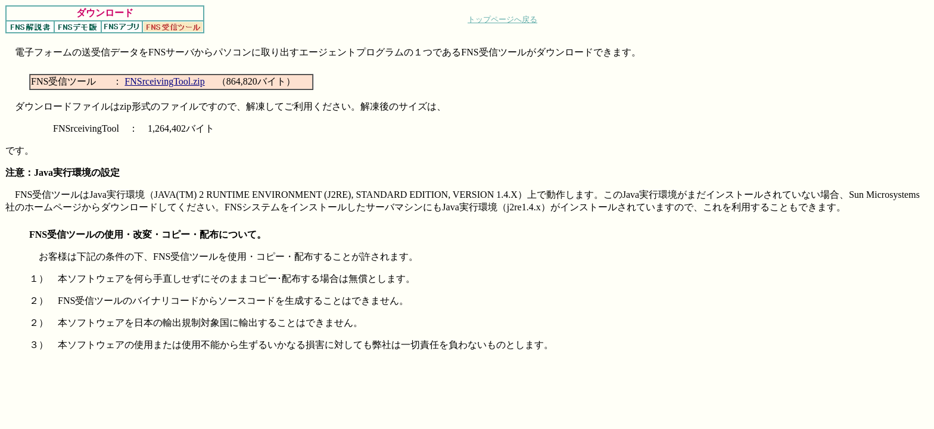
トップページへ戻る (502, 19)
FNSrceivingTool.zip (164, 81)
